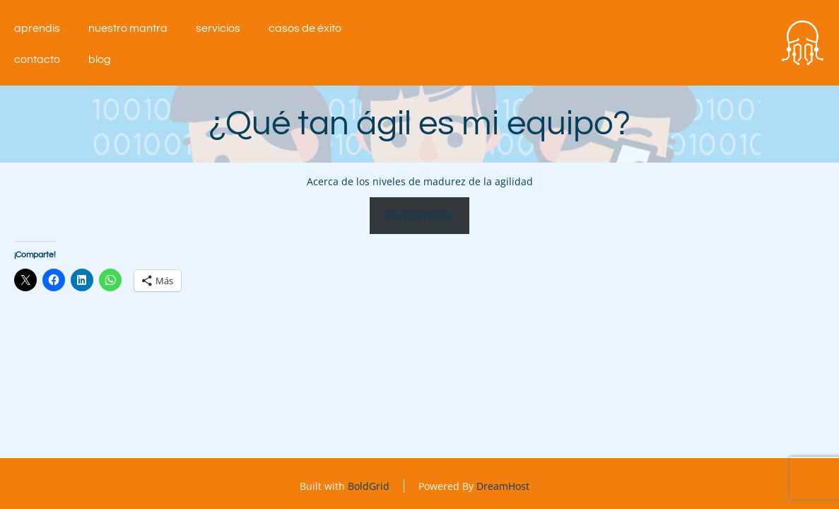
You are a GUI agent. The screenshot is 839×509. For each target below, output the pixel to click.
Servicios (218, 28)
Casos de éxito (305, 28)
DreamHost (502, 486)
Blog (99, 59)
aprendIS (37, 28)
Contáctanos (420, 215)
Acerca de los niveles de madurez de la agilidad (420, 181)
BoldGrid (368, 486)
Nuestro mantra (128, 28)
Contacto (37, 59)
